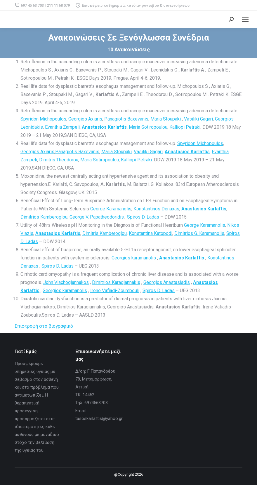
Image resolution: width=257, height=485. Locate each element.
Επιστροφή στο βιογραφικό (44, 326)
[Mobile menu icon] (245, 19)
